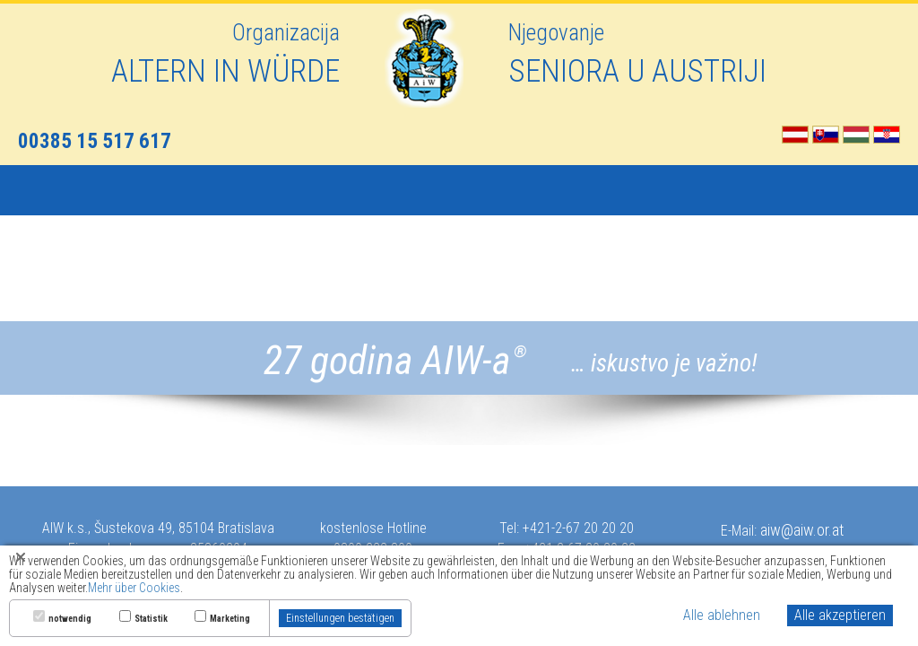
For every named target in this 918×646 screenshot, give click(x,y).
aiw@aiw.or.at (802, 529)
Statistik (151, 619)
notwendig (69, 619)
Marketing (230, 619)
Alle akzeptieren (840, 615)
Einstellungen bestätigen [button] (340, 618)
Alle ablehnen (721, 615)
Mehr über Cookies (134, 588)
